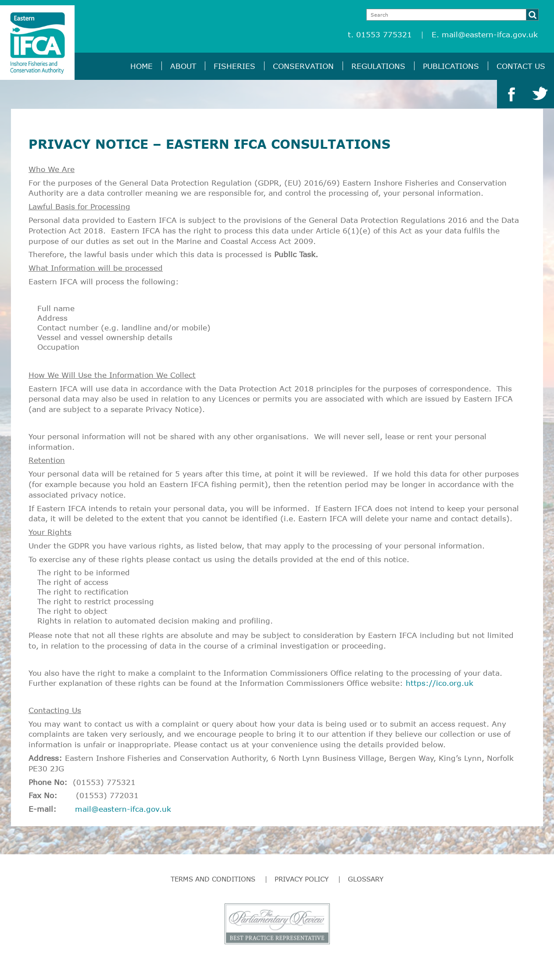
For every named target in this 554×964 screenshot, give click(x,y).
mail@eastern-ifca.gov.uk (490, 34)
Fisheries (234, 66)
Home (141, 66)
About (183, 66)
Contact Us (521, 66)
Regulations (378, 66)
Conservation (303, 66)
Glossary (365, 879)
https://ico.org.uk (439, 683)
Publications (451, 66)
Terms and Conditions (213, 879)
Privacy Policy (302, 879)
